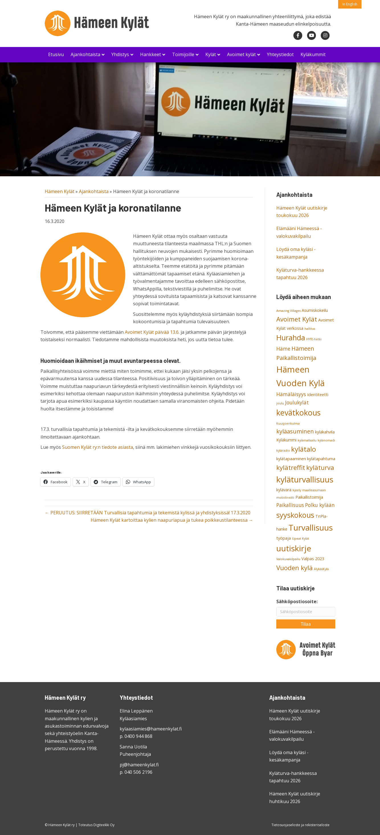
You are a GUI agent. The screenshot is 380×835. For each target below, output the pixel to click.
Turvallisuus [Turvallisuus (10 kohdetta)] (311, 527)
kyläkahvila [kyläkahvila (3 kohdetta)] (325, 432)
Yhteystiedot (280, 54)
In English (349, 4)
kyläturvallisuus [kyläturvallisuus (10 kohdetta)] (304, 479)
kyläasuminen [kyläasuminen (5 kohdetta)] (295, 431)
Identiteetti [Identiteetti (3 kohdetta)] (317, 394)
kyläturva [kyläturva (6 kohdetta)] (320, 467)
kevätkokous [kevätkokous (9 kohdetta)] (298, 412)
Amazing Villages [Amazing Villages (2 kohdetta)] (288, 311)
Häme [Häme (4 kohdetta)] (283, 348)
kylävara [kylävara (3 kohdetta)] (283, 489)
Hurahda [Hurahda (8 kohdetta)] (290, 337)
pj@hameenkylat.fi (139, 765)
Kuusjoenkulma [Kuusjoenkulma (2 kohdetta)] (288, 423)
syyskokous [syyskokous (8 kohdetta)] (295, 515)
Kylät (210, 54)
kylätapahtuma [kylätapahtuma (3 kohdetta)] (321, 458)
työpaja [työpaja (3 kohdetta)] (283, 538)
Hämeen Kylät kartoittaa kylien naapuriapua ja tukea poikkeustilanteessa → (172, 520)
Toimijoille (183, 54)
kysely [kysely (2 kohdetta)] (297, 490)
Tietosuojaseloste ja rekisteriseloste (300, 824)
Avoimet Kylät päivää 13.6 (152, 332)
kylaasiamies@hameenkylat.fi (151, 729)
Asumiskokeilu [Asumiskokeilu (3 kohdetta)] (315, 310)
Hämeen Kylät (59, 191)
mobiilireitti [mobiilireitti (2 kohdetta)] (285, 498)
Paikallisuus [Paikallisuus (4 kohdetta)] (290, 505)
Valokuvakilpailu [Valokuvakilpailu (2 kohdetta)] (288, 559)
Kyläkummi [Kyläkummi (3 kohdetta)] (286, 440)
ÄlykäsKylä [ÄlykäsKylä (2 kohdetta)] (321, 569)
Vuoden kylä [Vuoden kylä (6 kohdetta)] (294, 567)
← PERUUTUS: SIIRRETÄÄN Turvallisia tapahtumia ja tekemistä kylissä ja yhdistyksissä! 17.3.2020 (147, 512)
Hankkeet (150, 54)
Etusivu (56, 54)
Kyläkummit (313, 54)
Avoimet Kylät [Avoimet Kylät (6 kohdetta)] (296, 319)
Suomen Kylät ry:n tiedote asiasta (97, 447)
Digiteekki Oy (104, 824)
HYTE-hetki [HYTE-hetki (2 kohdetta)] (314, 339)
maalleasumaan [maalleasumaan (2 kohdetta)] (314, 490)
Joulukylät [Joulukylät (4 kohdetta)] (297, 402)
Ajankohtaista (85, 54)
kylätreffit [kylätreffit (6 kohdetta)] (290, 467)
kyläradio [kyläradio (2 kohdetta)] (283, 451)
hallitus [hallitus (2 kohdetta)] (310, 329)
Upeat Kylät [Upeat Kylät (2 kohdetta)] (300, 539)
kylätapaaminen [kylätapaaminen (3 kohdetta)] (291, 458)
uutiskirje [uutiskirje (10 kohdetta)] (293, 548)
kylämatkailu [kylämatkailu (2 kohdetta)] (307, 440)
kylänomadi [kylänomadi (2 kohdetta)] (326, 440)
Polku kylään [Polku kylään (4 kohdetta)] (320, 505)
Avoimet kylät (241, 54)
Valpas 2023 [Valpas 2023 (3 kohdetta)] (312, 558)
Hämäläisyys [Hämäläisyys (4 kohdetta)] (291, 394)
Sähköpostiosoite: (297, 601)
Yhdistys (120, 54)
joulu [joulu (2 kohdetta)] (280, 403)
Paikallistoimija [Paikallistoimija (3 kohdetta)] (309, 497)
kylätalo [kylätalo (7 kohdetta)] (303, 449)
